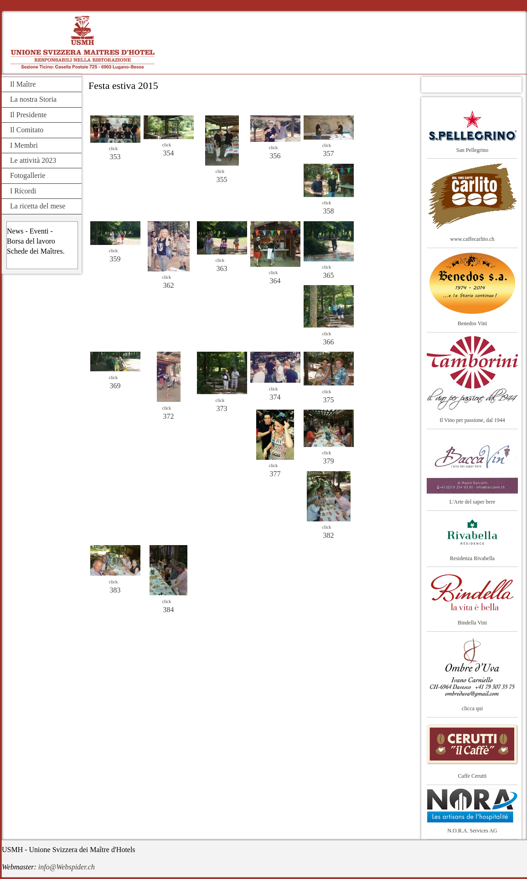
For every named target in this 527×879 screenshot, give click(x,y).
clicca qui (472, 708)
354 (168, 153)
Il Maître (23, 84)
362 (168, 285)
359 (115, 259)
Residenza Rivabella (472, 558)
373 (222, 408)
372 (168, 416)
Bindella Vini (472, 622)
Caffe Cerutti (472, 776)
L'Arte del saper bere (472, 502)
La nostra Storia (33, 99)
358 (328, 211)
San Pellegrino (472, 150)
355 (222, 179)
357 (328, 153)
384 (168, 610)
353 (115, 157)
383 (115, 590)
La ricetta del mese (37, 206)
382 (328, 535)
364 (275, 281)
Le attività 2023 (33, 160)
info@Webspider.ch (66, 867)
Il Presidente (28, 115)
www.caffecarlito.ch (472, 239)
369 (115, 386)
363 (222, 268)
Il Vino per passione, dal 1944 (472, 420)
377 (275, 474)
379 (328, 461)
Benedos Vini (472, 323)
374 (275, 397)
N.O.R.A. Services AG (472, 830)
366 (328, 342)
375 (328, 400)
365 (328, 275)
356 (275, 156)
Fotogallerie (27, 175)
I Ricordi (23, 191)
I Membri (24, 145)
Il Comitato (26, 130)
